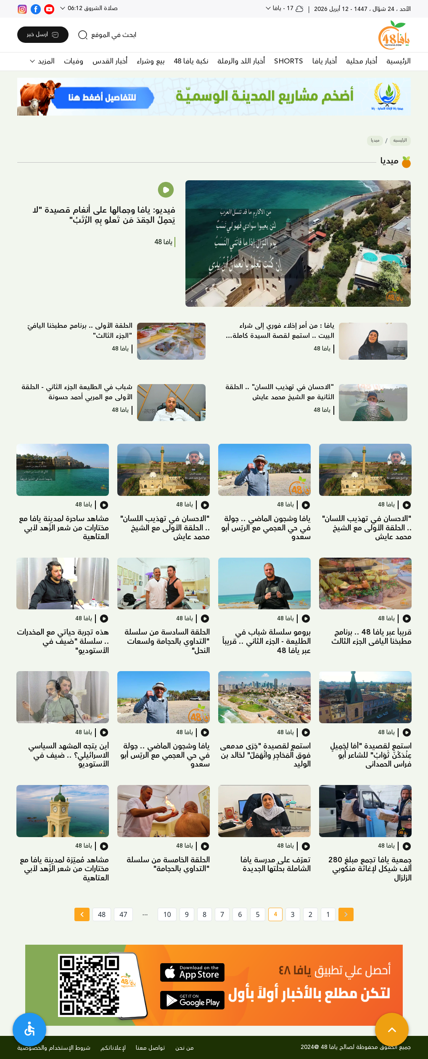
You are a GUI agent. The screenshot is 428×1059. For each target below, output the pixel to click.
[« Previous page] (346, 914)
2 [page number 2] (310, 914)
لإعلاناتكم (113, 1048)
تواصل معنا (150, 1048)
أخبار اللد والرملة (241, 61)
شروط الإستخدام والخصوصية (53, 1048)
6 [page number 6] (240, 914)
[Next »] (81, 914)
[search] (107, 34)
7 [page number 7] (222, 914)
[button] (298, 243)
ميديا (375, 140)
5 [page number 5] (257, 914)
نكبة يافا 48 (191, 61)
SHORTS (288, 61)
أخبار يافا (324, 61)
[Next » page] (82, 914)
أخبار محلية (361, 61)
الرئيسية (398, 61)
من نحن (184, 1048)
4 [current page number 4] (272, 916)
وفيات (73, 61)
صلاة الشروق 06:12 (92, 8)
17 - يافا (287, 8)
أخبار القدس (109, 61)
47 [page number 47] (123, 914)
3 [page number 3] (293, 914)
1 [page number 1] (328, 914)
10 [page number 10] (167, 914)
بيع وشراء (150, 61)
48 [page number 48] (102, 914)
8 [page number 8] (204, 914)
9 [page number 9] (187, 914)
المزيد (45, 61)
